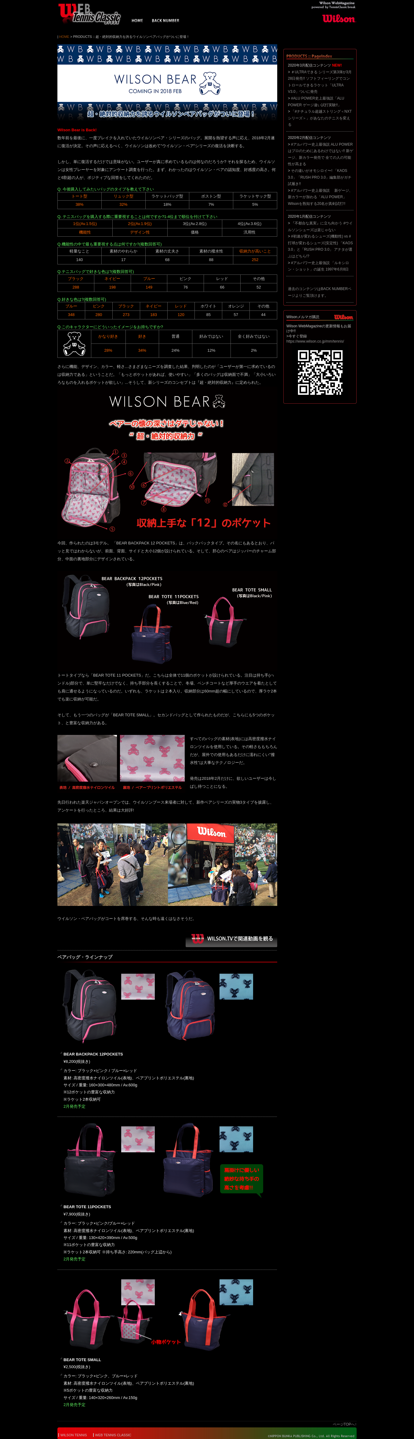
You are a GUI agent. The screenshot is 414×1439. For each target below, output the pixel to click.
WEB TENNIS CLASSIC (113, 1435)
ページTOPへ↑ (345, 1424)
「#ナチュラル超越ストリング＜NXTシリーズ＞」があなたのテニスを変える (320, 118)
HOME (137, 21)
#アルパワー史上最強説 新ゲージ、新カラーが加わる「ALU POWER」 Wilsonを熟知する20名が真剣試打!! (320, 197)
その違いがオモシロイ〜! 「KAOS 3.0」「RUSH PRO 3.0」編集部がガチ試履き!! (319, 177)
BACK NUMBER (165, 21)
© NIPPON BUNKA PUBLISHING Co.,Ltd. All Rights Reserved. (307, 1436)
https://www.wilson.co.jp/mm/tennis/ (315, 341)
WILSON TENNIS (73, 1435)
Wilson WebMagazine (92, 14)
